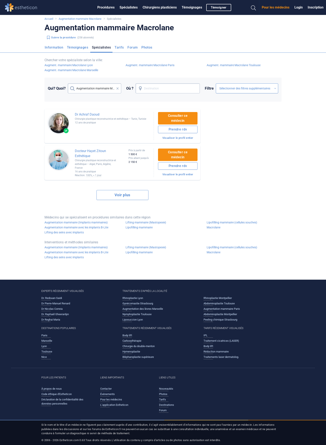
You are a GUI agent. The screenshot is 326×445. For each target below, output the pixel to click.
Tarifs (119, 47)
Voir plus (122, 195)
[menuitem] (106, 7)
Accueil (48, 18)
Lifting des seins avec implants (64, 232)
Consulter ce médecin (178, 118)
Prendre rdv (178, 129)
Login (298, 7)
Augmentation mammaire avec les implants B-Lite (76, 227)
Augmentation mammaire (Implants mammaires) (76, 222)
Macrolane (213, 227)
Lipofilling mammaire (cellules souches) (232, 222)
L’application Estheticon (114, 404)
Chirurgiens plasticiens (160, 7)
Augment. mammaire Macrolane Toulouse (234, 65)
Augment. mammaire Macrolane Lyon (68, 65)
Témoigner (218, 7)
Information (54, 47)
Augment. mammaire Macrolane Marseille (71, 70)
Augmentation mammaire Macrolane (80, 18)
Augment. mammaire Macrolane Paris (150, 65)
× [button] (117, 88)
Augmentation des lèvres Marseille (142, 308)
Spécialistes (129, 7)
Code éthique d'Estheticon (56, 394)
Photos (146, 47)
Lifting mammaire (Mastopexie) (146, 222)
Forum (132, 47)
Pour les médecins (275, 7)
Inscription (316, 7)
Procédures (106, 7)
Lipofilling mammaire (139, 227)
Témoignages (192, 7)
